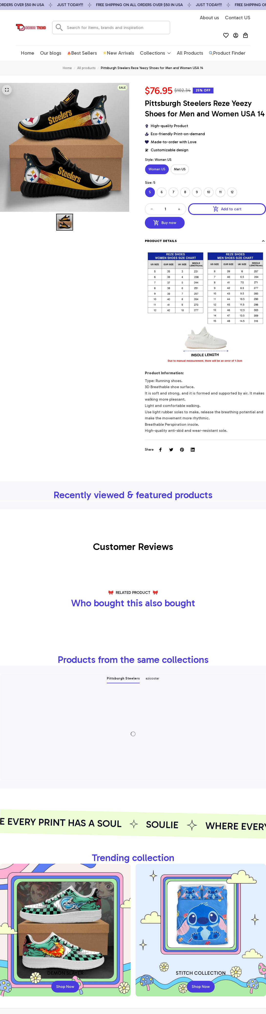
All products (86, 68)
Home (67, 68)
